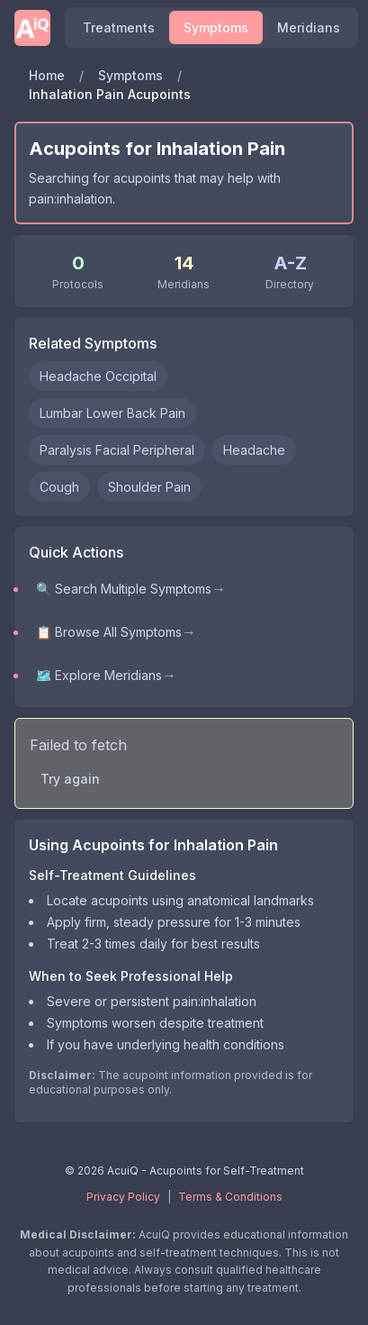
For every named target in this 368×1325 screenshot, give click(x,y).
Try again (70, 778)
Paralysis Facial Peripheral (117, 450)
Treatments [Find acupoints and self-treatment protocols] (119, 27)
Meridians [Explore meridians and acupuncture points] (308, 27)
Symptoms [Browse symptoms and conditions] (216, 27)
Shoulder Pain (149, 487)
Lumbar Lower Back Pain (112, 413)
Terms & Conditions (230, 1196)
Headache (254, 450)
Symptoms (130, 75)
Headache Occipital (98, 376)
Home (47, 75)
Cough (59, 487)
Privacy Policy (123, 1196)
